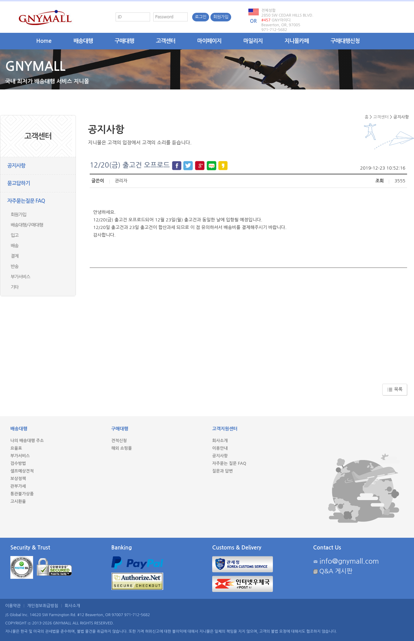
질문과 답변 (222, 471)
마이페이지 (209, 41)
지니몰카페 (297, 41)
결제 (14, 256)
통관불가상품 (22, 494)
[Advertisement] (248, 323)
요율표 (16, 448)
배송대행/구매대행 (27, 225)
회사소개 (220, 441)
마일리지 (253, 41)
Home (44, 41)
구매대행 (124, 41)
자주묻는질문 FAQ (26, 200)
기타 (14, 287)
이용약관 (13, 606)
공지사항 (16, 165)
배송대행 (83, 41)
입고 (14, 235)
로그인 (200, 17)
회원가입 (220, 17)
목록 (395, 389)
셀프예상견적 (22, 471)
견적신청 (119, 441)
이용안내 (220, 448)
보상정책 (18, 479)
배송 (14, 245)
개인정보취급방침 (42, 606)
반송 (14, 266)
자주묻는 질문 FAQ (229, 463)
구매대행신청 (345, 41)
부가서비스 (20, 277)
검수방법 (18, 463)
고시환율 (18, 501)
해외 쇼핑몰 (121, 448)
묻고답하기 (18, 183)
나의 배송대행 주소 (27, 441)
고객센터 (165, 41)
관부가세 (18, 486)
